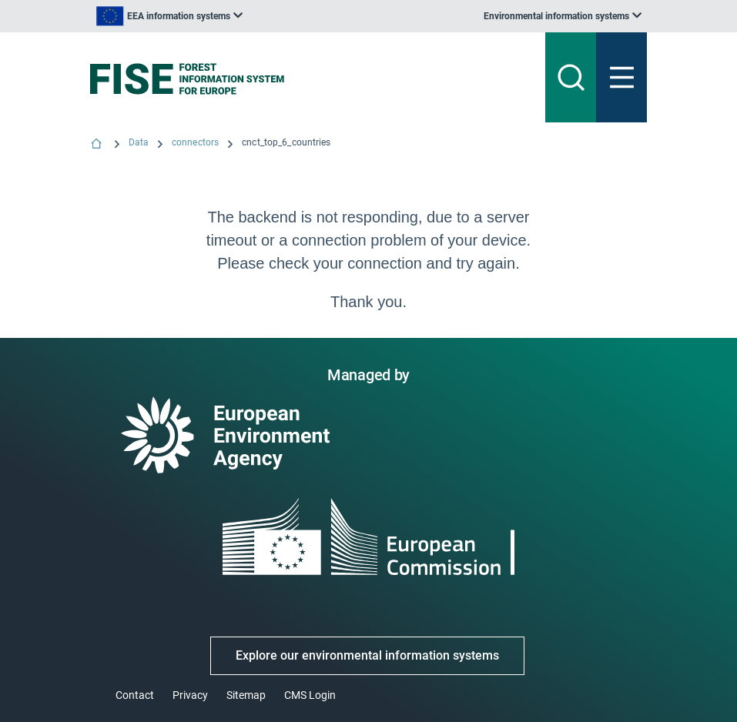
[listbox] (169, 16)
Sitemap (246, 695)
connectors (195, 142)
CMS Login (310, 695)
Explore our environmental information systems (367, 655)
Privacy (190, 695)
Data (139, 142)
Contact (135, 695)
